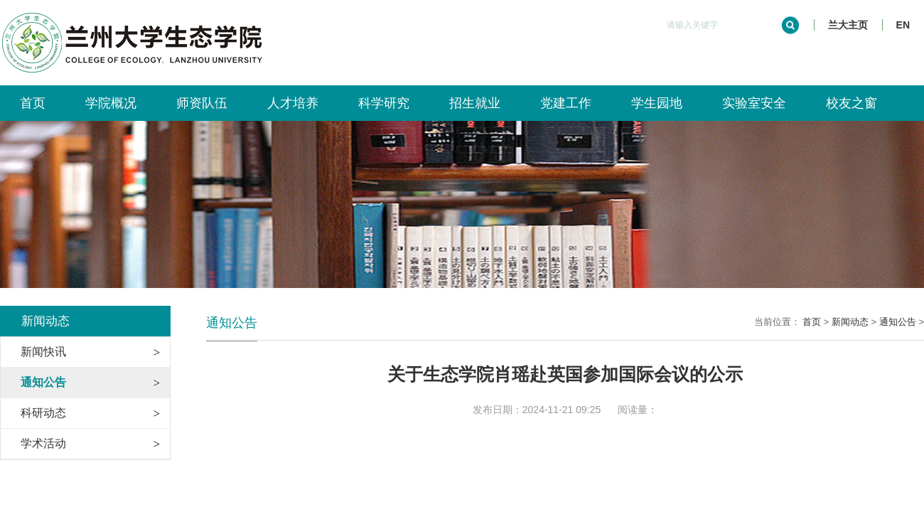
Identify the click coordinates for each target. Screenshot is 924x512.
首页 (32, 103)
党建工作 (565, 103)
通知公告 (897, 321)
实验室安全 (754, 103)
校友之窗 (851, 103)
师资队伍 (201, 103)
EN (903, 25)
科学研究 (383, 103)
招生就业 (474, 103)
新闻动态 (850, 321)
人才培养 (292, 103)
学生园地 (656, 103)
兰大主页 (848, 25)
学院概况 (110, 103)
